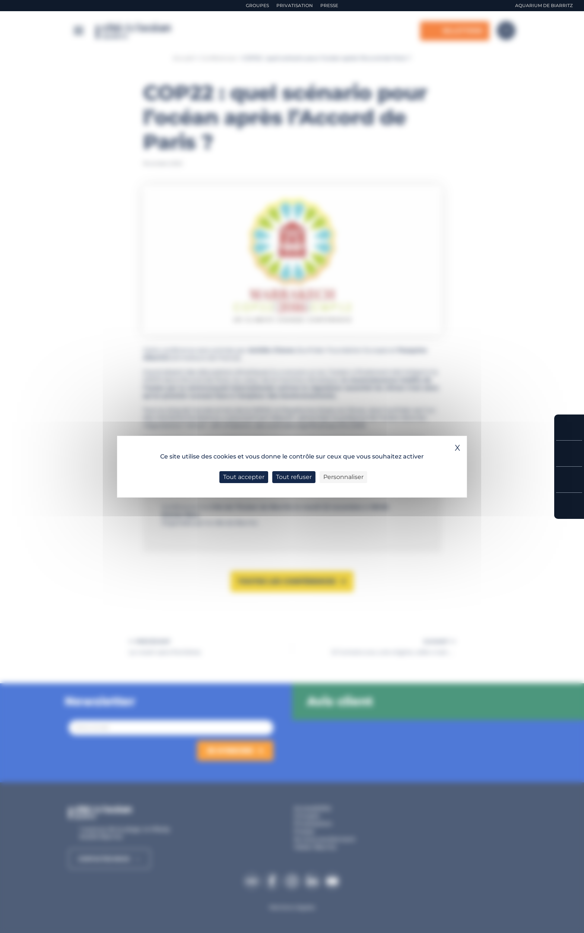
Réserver (569, 427)
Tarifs (569, 453)
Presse (329, 5)
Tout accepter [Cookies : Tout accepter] (243, 476)
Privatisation (294, 5)
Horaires (569, 479)
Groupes (257, 5)
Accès (569, 506)
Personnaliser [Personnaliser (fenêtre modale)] (343, 476)
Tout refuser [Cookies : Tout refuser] (294, 476)
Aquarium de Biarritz (544, 5)
